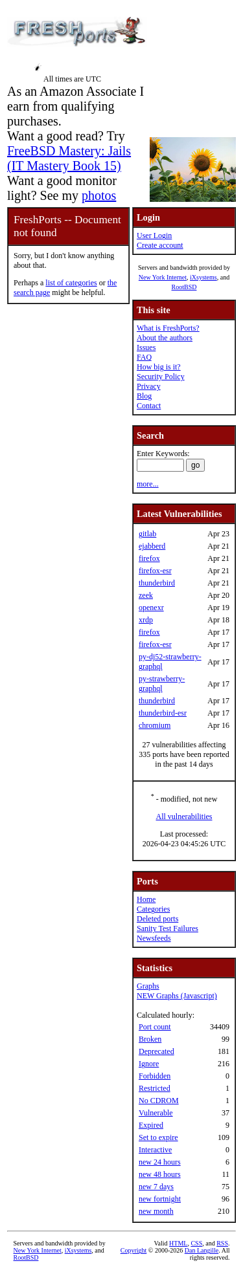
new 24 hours (160, 1162)
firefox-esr (155, 570)
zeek (146, 595)
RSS (222, 1243)
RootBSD (184, 287)
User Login (154, 235)
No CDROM (159, 1100)
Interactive (155, 1149)
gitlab (147, 533)
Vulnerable (156, 1112)
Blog (144, 395)
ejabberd (152, 546)
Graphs (148, 986)
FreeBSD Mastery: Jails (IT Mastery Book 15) (69, 158)
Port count (155, 1026)
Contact (149, 405)
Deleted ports (157, 918)
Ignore (149, 1063)
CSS (196, 1243)
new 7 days (156, 1186)
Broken (150, 1039)
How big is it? (159, 366)
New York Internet (163, 277)
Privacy (149, 386)
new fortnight (160, 1198)
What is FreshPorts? (168, 328)
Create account (160, 245)
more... (148, 483)
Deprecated (156, 1051)
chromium (154, 725)
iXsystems (203, 277)
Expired (151, 1125)
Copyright (134, 1250)
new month (156, 1211)
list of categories (71, 282)
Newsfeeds (154, 938)
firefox (149, 558)
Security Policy (161, 376)
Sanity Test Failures (167, 928)
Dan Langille (201, 1250)
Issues (146, 347)
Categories (153, 909)
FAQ (144, 357)
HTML (178, 1243)
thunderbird (157, 582)
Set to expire (158, 1137)
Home (146, 899)
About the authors (164, 337)
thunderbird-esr (163, 713)
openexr (151, 607)
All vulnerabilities (184, 816)
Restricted (154, 1088)
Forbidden (154, 1075)
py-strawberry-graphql (162, 683)
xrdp (146, 619)
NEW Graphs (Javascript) (177, 995)
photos (99, 195)
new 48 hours (160, 1174)
